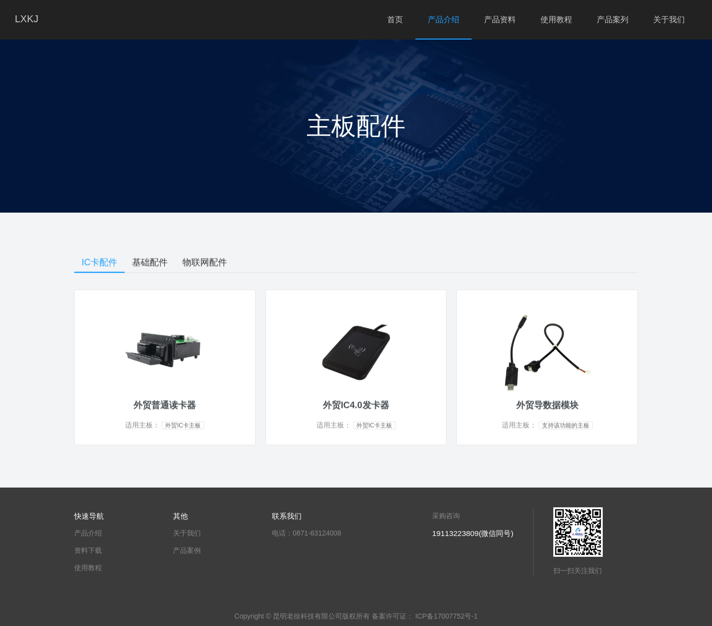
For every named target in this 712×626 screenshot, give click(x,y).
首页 (395, 19)
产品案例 (187, 550)
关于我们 (669, 19)
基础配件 (150, 263)
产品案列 (612, 19)
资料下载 (88, 550)
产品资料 (500, 19)
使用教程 (556, 19)
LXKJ (27, 18)
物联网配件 (204, 263)
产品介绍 (443, 19)
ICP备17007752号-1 (446, 616)
